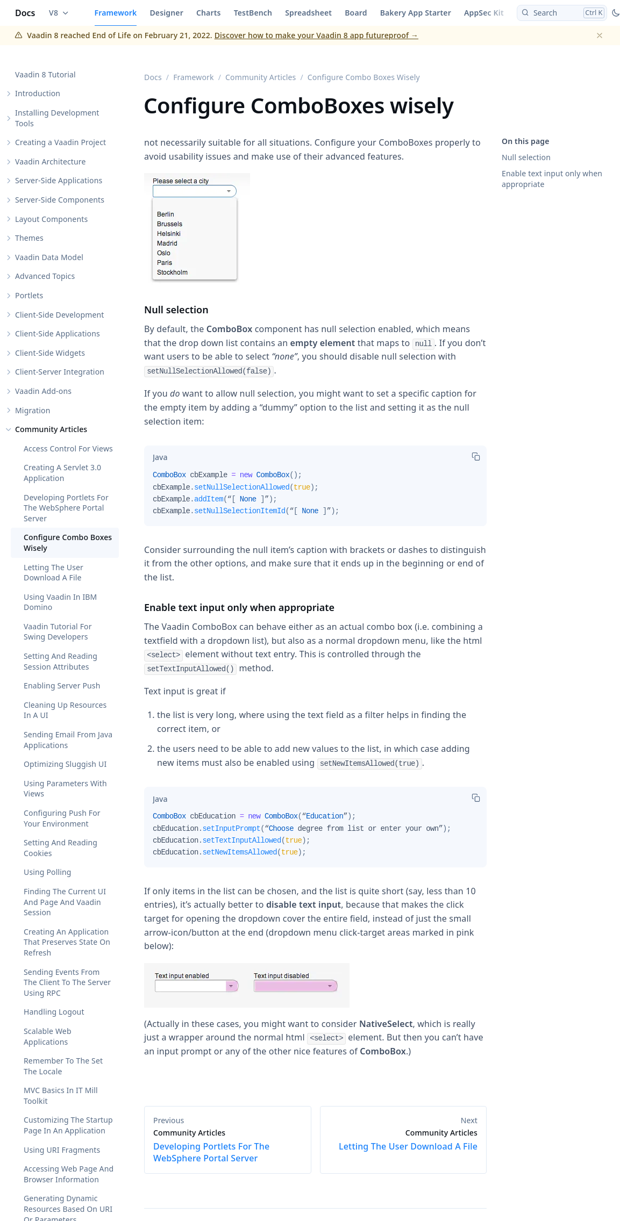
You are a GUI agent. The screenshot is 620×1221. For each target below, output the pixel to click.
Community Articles (51, 430)
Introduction (37, 94)
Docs (25, 13)
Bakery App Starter (415, 13)
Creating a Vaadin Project (60, 143)
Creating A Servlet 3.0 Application (62, 473)
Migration (33, 410)
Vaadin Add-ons (43, 391)
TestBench (253, 13)
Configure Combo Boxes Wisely (68, 543)
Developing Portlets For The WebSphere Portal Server (66, 507)
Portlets (29, 295)
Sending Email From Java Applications (68, 739)
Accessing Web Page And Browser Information (68, 1174)
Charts (208, 13)
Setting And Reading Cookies (60, 848)
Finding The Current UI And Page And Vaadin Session (65, 901)
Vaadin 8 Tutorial (45, 74)
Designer (166, 13)
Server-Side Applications (58, 181)
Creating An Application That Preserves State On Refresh (67, 942)
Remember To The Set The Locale (63, 1066)
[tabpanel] (315, 497)
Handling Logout (54, 1012)
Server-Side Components (59, 200)
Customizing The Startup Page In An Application (68, 1125)
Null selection (526, 157)
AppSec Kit (484, 13)
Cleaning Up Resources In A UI (65, 710)
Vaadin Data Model (49, 257)
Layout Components (51, 219)
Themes (29, 238)
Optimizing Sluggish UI (65, 764)
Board (356, 13)
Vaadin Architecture (50, 161)
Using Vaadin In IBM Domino (60, 602)
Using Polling (48, 872)
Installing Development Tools (57, 117)
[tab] (160, 457)
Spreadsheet (308, 13)
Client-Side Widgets (50, 353)
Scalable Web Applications (48, 1036)
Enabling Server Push (62, 686)
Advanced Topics (45, 276)
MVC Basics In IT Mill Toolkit (61, 1096)
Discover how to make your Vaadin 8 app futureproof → (316, 35)
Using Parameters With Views (65, 788)
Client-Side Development (59, 315)
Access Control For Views (68, 448)
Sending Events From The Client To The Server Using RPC (67, 982)
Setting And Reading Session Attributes (60, 661)
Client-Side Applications (57, 334)
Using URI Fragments (62, 1150)
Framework (116, 13)
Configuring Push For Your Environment (62, 818)
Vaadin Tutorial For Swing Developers (58, 631)
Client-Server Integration (59, 372)
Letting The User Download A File (53, 572)
